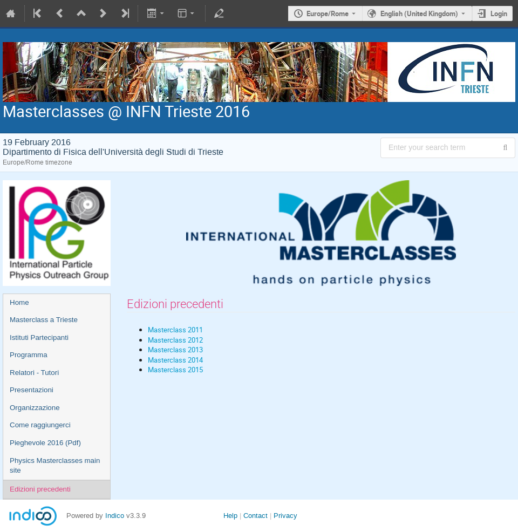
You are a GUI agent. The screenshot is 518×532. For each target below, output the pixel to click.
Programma (28, 355)
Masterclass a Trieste (44, 320)
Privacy (285, 515)
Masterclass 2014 (175, 360)
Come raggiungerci (40, 425)
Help (230, 515)
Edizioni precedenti (40, 489)
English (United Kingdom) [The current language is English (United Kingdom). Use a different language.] (419, 13)
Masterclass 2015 (175, 369)
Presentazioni (31, 390)
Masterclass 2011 (175, 330)
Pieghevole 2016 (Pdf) (45, 443)
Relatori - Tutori (34, 373)
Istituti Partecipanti (39, 337)
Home (19, 302)
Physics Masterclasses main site (55, 465)
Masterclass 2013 (175, 349)
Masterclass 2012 (175, 340)
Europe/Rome (327, 13)
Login (498, 13)
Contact (255, 515)
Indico (114, 515)
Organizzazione (35, 408)
